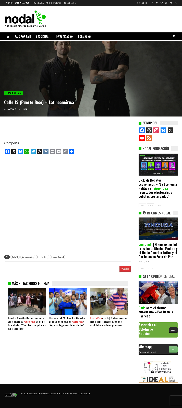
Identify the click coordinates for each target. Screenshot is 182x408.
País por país (23, 36)
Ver (173, 349)
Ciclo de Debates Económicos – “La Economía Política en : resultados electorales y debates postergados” (158, 188)
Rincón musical (13, 93)
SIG (150, 205)
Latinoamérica (27, 257)
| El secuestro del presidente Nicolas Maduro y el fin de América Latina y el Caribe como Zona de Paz (158, 250)
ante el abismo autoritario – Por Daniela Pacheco (156, 311)
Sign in (142, 2)
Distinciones (53, 2)
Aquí (173, 330)
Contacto (70, 2)
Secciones (42, 36)
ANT (142, 205)
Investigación (64, 36)
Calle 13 (15, 257)
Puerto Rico (42, 257)
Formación (84, 36)
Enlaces (39, 2)
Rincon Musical (57, 257)
